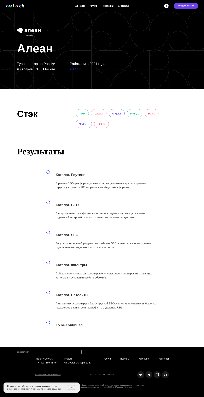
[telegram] (166, 6)
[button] (186, 6)
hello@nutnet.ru (44, 358)
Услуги (93, 6)
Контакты (123, 6)
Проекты (80, 6)
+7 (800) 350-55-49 (46, 362)
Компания (108, 6)
